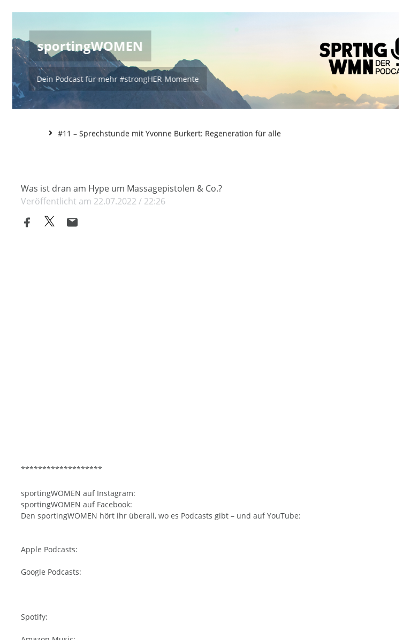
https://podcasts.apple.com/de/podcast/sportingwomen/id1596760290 (147, 557)
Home (32, 132)
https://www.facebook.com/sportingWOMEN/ (214, 501)
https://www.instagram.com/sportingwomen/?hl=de (230, 489)
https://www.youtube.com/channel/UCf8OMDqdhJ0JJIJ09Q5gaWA (136, 523)
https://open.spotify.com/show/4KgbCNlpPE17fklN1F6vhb (123, 624)
